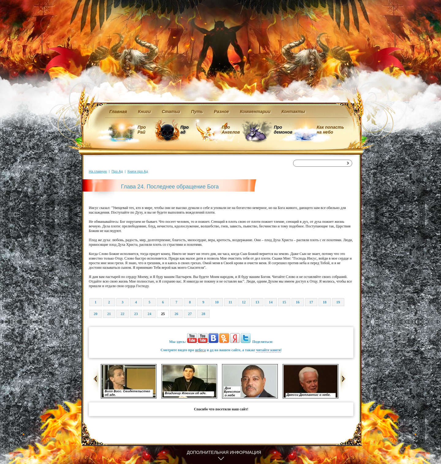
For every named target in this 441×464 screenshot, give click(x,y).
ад (211, 350)
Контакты (293, 111)
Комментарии (255, 111)
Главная (118, 111)
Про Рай (142, 130)
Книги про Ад (137, 171)
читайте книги (268, 350)
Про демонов (283, 130)
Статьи (171, 111)
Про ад (184, 130)
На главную (98, 171)
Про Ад (117, 171)
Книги (144, 111)
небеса (200, 350)
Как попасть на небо (330, 130)
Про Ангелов (231, 130)
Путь (197, 111)
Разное (221, 111)
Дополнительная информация (224, 452)
